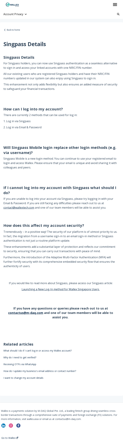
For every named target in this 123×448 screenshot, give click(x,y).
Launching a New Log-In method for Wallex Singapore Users (61, 289)
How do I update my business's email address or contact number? (39, 371)
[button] (115, 4)
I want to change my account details (23, 377)
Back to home (13, 29)
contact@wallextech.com (18, 207)
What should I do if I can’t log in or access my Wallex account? (37, 350)
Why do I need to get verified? (19, 357)
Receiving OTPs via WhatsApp (19, 364)
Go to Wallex (9, 438)
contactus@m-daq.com (25, 313)
